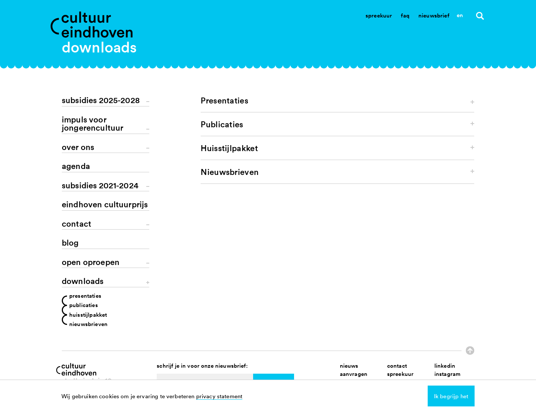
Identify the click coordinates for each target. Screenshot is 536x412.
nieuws (349, 366)
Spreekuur (379, 15)
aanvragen (353, 374)
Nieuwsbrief (433, 15)
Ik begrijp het (451, 396)
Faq (405, 15)
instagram (447, 374)
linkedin (444, 366)
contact (397, 366)
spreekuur (400, 374)
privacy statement (219, 396)
